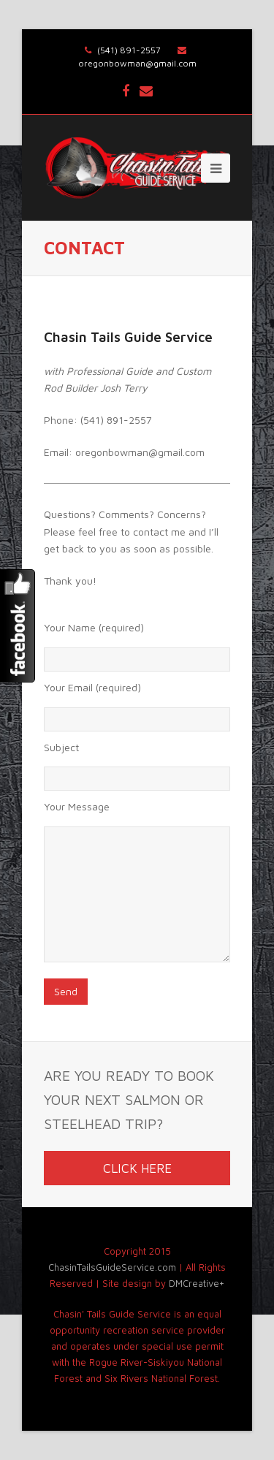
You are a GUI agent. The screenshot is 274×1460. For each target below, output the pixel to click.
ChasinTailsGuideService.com (112, 1267)
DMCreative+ (196, 1283)
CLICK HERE (137, 1168)
